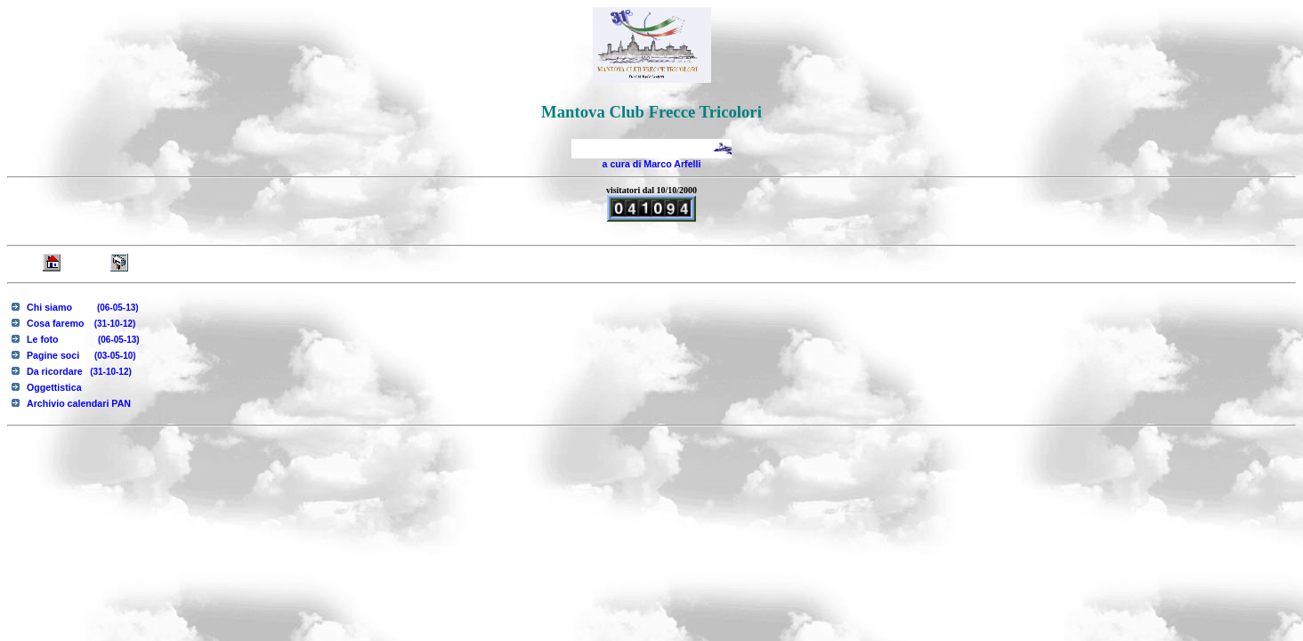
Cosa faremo (81, 323)
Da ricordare (79, 371)
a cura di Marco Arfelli (652, 163)
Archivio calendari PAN (79, 403)
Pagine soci (81, 355)
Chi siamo (83, 307)
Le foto (83, 339)
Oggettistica (54, 387)
